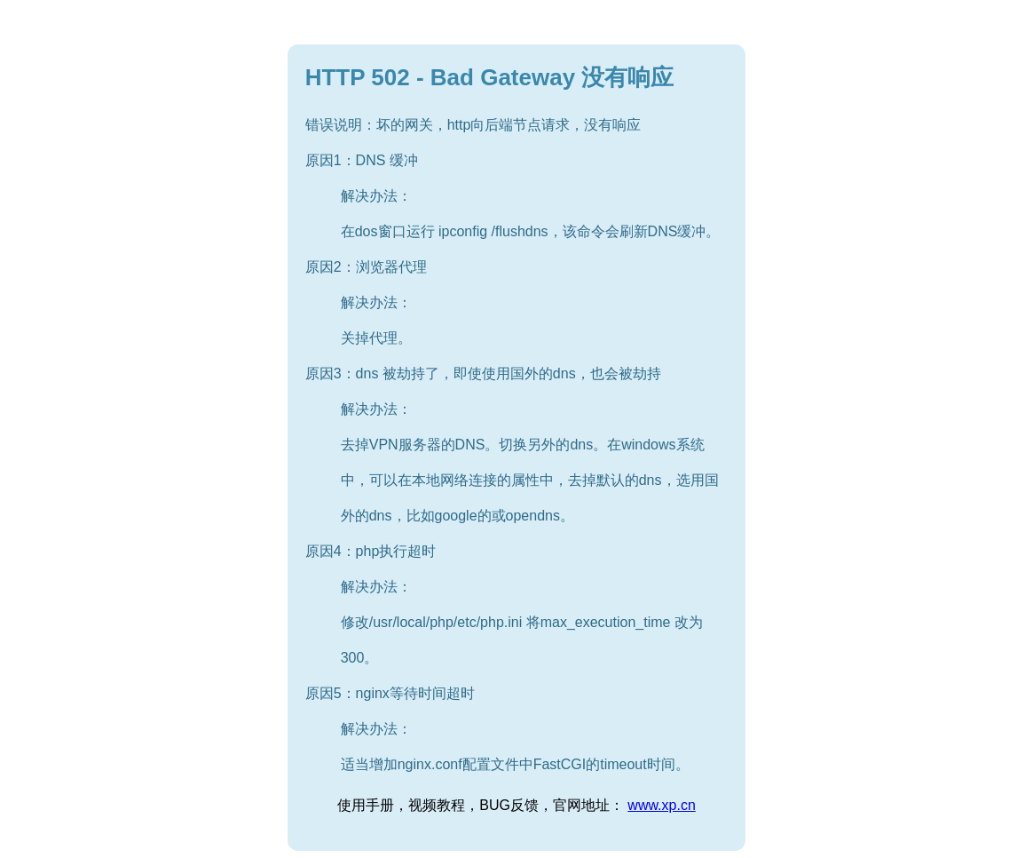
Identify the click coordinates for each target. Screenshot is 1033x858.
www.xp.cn (661, 805)
